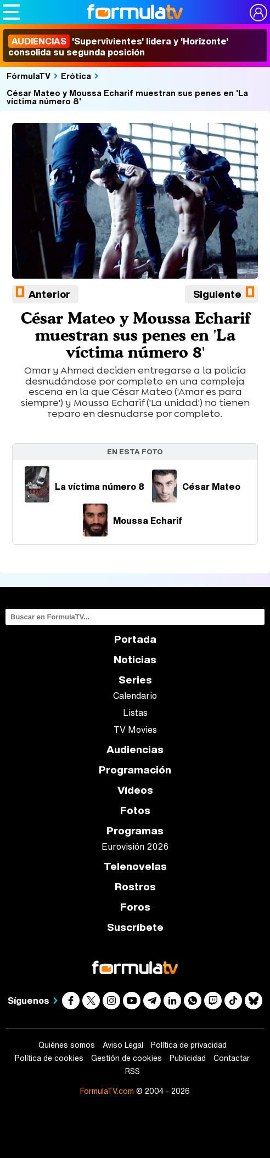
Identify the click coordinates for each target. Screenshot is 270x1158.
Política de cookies (49, 1058)
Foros (135, 907)
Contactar (231, 1058)
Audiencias (135, 749)
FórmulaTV (28, 76)
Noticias (135, 659)
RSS (132, 1071)
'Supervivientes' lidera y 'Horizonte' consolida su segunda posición (118, 47)
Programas (135, 830)
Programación (135, 770)
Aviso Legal (123, 1045)
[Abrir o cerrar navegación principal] (11, 12)
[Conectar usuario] (258, 12)
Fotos (135, 810)
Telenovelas (135, 866)
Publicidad (188, 1058)
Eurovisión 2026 (135, 846)
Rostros (135, 886)
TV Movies (135, 729)
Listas (135, 712)
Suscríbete (135, 927)
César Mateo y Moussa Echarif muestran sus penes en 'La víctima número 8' (127, 97)
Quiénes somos (66, 1045)
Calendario (135, 695)
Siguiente (217, 294)
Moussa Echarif (132, 520)
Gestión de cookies (126, 1058)
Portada (135, 639)
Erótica (76, 76)
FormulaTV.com (107, 1091)
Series (135, 680)
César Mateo (196, 486)
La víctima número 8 (84, 486)
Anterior (49, 294)
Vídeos (135, 790)
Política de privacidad (189, 1045)
